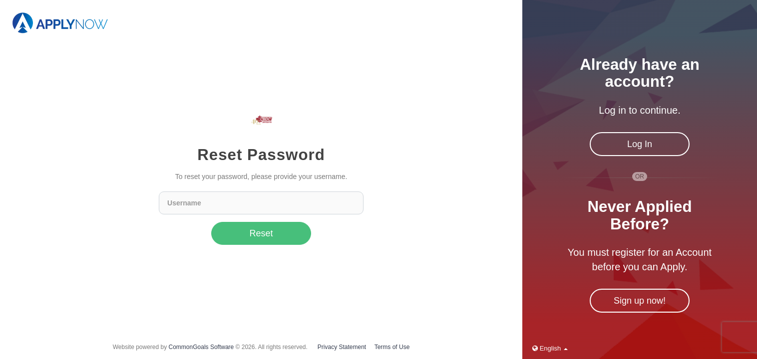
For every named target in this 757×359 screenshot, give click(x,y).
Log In (639, 144)
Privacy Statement (342, 347)
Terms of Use (392, 347)
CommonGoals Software (201, 347)
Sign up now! (640, 301)
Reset (261, 233)
